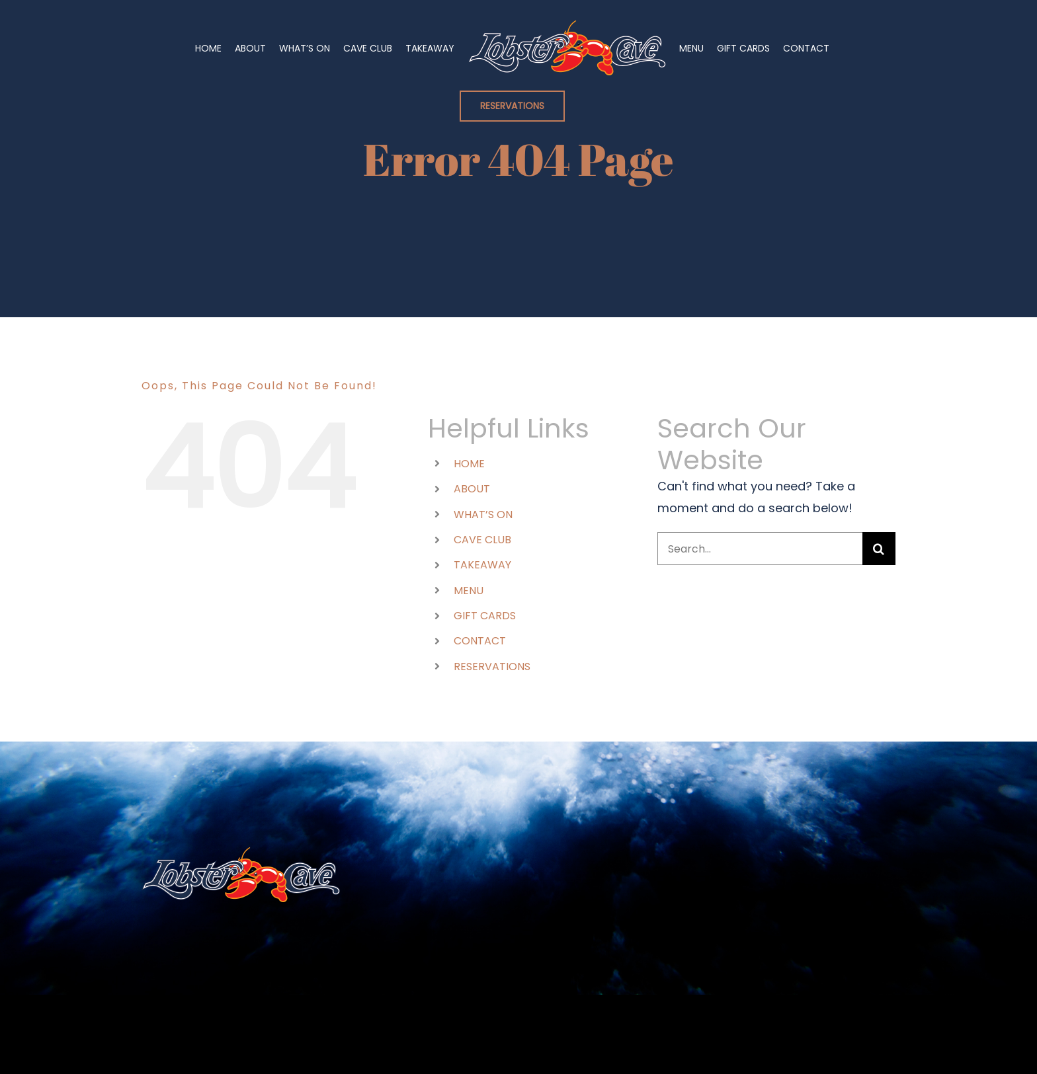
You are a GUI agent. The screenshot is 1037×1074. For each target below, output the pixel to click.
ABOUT (472, 488)
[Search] (878, 548)
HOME (469, 463)
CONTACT (480, 640)
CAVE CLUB (482, 539)
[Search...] (759, 548)
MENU (468, 590)
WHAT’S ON (483, 514)
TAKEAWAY (482, 564)
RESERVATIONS (492, 666)
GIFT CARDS (485, 615)
